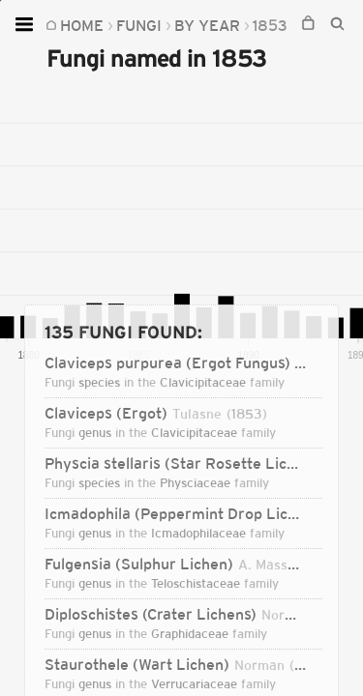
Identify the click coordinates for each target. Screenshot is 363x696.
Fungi (139, 25)
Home (82, 25)
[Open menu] (26, 24)
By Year (207, 25)
